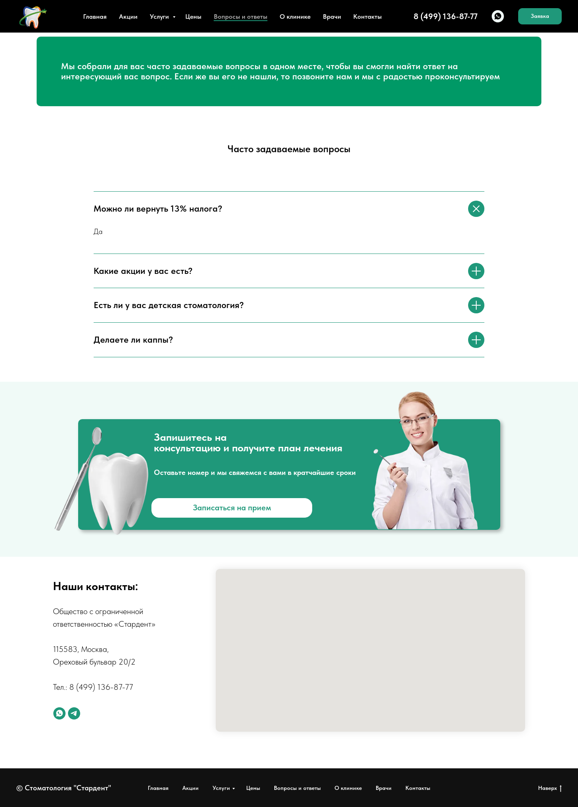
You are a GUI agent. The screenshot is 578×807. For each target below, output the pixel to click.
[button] (540, 16)
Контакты (367, 16)
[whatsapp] (498, 16)
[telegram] (74, 713)
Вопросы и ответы (240, 16)
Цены (193, 16)
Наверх (550, 788)
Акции (128, 16)
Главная (95, 16)
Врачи (332, 16)
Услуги (160, 16)
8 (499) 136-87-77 (101, 687)
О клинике (295, 16)
